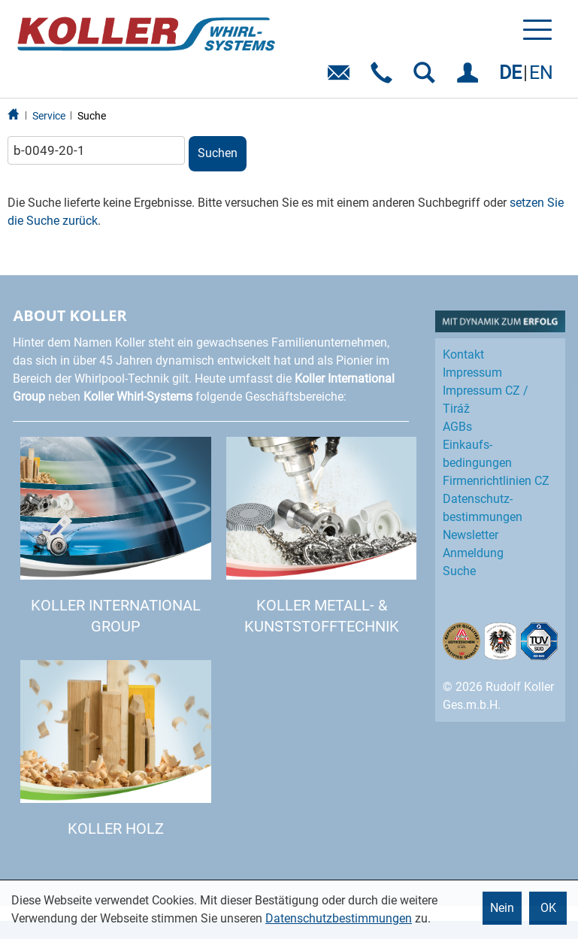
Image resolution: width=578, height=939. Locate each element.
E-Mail (341, 78)
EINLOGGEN (470, 78)
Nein (502, 908)
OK (548, 908)
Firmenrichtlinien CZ (496, 481)
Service (48, 116)
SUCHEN (427, 78)
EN (541, 72)
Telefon (384, 78)
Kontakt (463, 354)
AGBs (457, 427)
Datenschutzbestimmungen (338, 918)
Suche (91, 116)
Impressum (472, 372)
